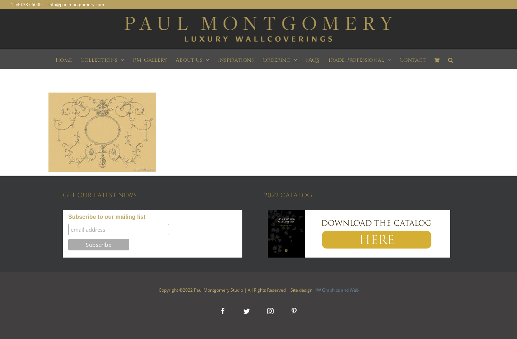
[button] (450, 59)
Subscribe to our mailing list (106, 217)
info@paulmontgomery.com (76, 4)
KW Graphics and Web (337, 290)
